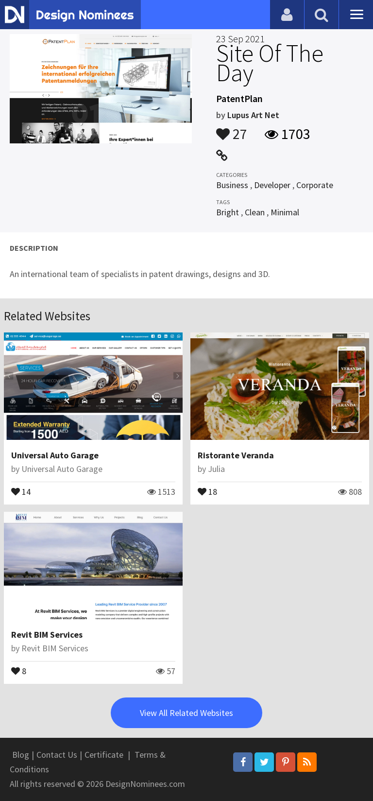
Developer (272, 185)
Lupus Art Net (253, 115)
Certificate (104, 754)
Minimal (285, 212)
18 (207, 491)
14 (21, 491)
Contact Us (56, 754)
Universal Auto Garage (55, 455)
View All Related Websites (186, 712)
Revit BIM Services (47, 634)
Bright (227, 212)
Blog (20, 754)
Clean (255, 212)
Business (232, 185)
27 (231, 129)
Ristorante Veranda (236, 455)
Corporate (314, 185)
